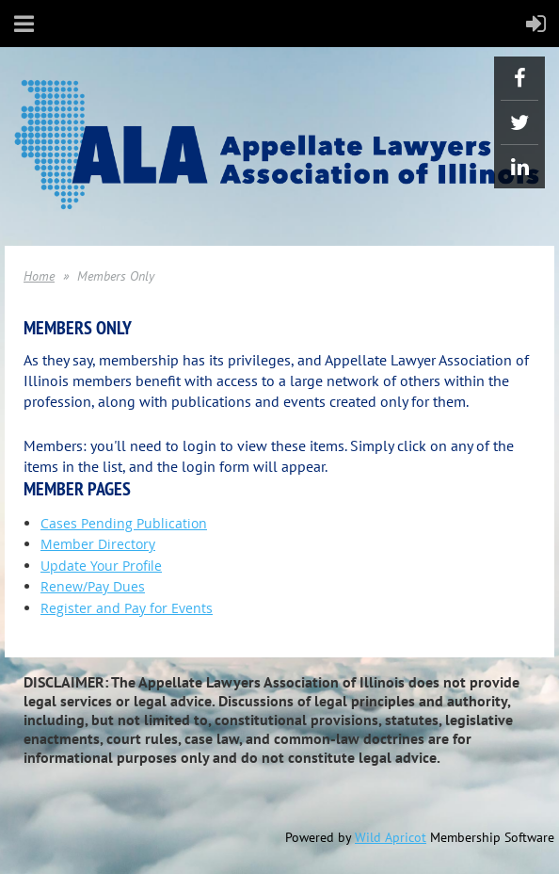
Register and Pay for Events (126, 608)
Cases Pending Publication (123, 523)
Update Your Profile (101, 566)
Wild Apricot (390, 837)
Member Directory (97, 544)
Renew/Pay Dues (92, 586)
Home (39, 275)
